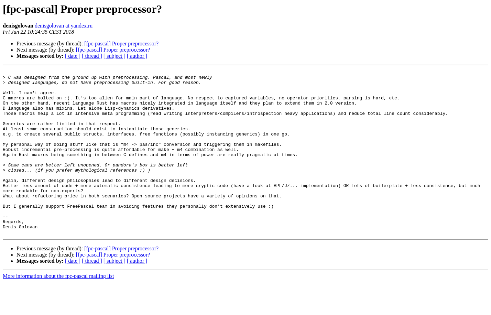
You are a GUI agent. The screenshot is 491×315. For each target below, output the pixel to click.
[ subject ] (114, 56)
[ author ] (137, 56)
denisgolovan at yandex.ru (63, 26)
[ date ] (72, 56)
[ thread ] (92, 56)
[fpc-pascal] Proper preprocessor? (121, 43)
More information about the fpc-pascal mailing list (58, 309)
